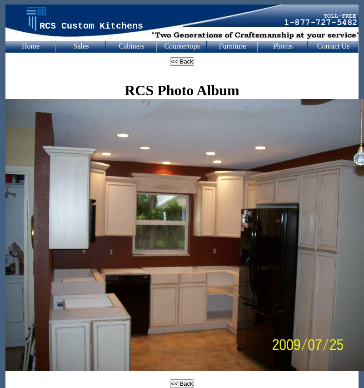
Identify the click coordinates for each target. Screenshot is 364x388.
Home (31, 46)
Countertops (181, 46)
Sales (81, 46)
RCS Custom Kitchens (91, 26)
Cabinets (132, 46)
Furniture (232, 46)
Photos (283, 46)
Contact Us (333, 46)
